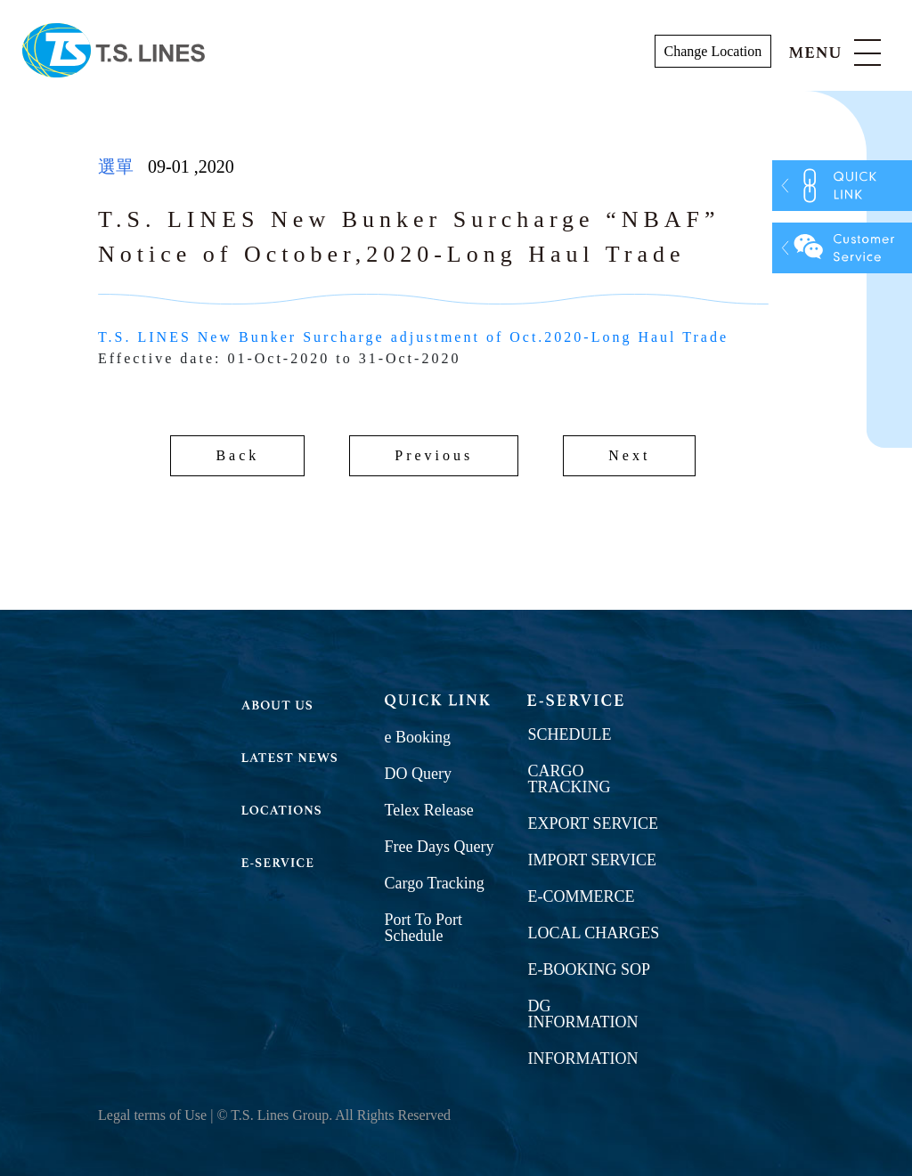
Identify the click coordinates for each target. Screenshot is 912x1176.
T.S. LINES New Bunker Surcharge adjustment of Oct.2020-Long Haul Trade (413, 337)
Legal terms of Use (152, 1115)
